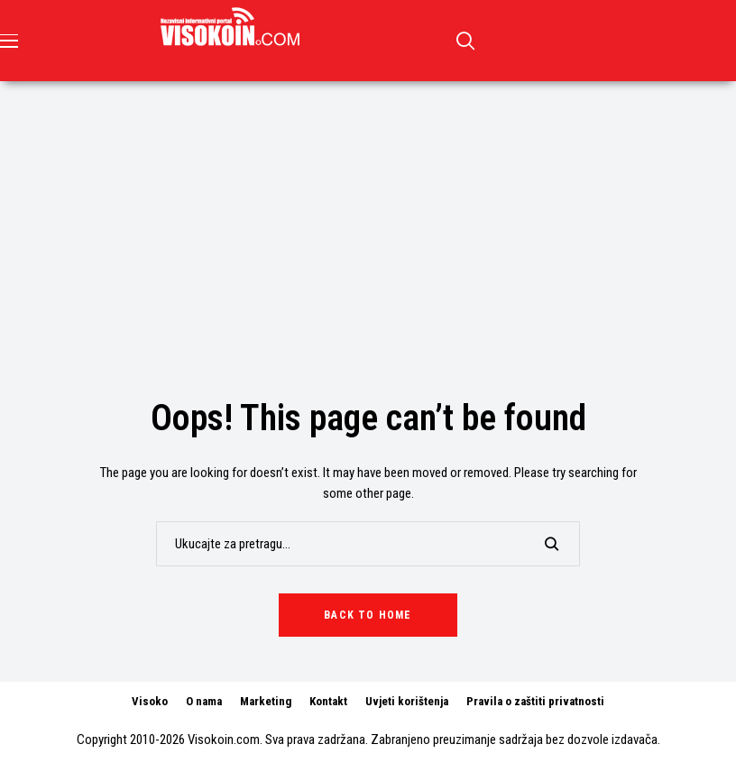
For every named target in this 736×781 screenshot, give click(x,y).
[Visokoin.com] (233, 27)
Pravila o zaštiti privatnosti (535, 701)
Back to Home (367, 615)
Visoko (150, 701)
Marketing (265, 701)
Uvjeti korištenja (406, 701)
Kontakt (328, 701)
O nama (204, 701)
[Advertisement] (368, 216)
